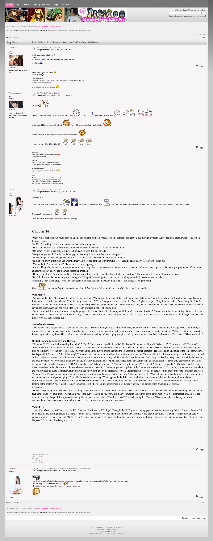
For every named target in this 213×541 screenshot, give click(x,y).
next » (205, 34)
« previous (199, 34)
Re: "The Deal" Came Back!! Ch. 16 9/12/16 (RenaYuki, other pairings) (63, 468)
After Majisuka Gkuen (42, 454)
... (13, 37)
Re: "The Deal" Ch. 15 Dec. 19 (48, 47)
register (203, 10)
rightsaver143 (16, 93)
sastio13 (13, 48)
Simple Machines (116, 527)
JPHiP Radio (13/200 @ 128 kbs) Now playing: (33, 26)
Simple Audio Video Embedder (106, 529)
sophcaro (51, 30)
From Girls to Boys (37, 456)
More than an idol (37, 462)
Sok (12, 190)
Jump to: (185, 518)
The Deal (35, 458)
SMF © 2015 (104, 527)
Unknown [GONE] (37, 460)
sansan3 (13, 469)
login (195, 10)
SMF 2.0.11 (94, 527)
